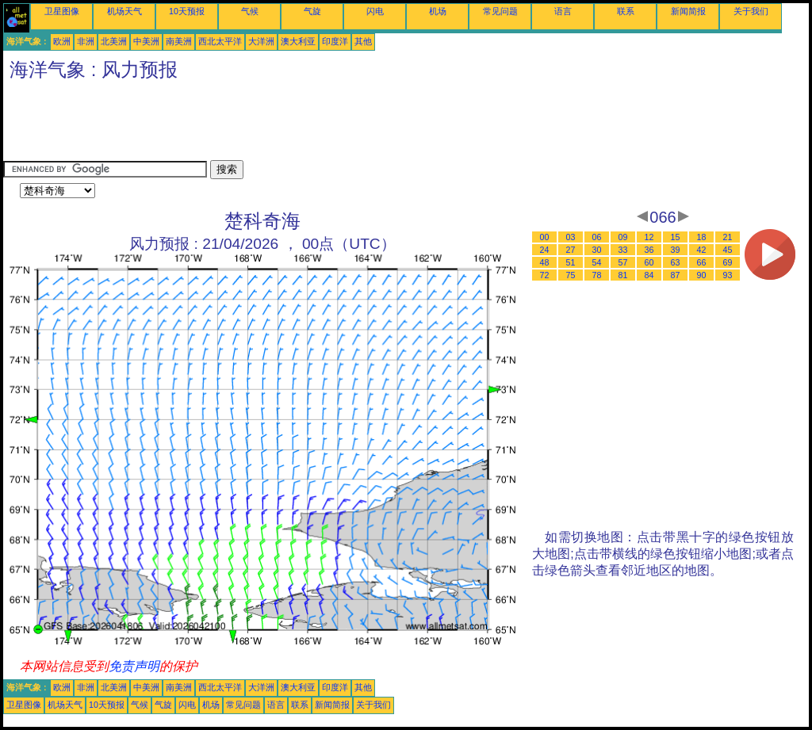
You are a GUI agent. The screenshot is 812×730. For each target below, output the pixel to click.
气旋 (312, 11)
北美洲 (114, 41)
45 (728, 249)
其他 (363, 41)
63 (675, 262)
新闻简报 (688, 11)
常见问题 (500, 11)
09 (623, 237)
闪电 (375, 11)
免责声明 (134, 666)
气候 (250, 11)
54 (597, 262)
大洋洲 (261, 41)
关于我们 (750, 11)
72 (545, 275)
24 (545, 249)
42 (702, 249)
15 (675, 237)
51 (571, 262)
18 (702, 237)
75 (571, 275)
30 (597, 249)
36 (649, 249)
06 (597, 237)
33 (623, 249)
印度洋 (335, 41)
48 (545, 262)
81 (623, 275)
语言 (563, 11)
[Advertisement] (291, 124)
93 (728, 275)
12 (649, 237)
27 (571, 249)
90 (702, 275)
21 (728, 237)
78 (597, 275)
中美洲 (146, 41)
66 (702, 262)
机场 (437, 11)
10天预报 (187, 11)
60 (649, 262)
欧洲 (62, 41)
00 (545, 237)
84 (649, 275)
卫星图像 (61, 11)
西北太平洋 (220, 41)
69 (728, 262)
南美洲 (179, 41)
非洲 (85, 41)
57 (623, 262)
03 (571, 237)
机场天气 (124, 11)
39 (675, 249)
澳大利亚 (298, 41)
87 (675, 275)
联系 (625, 11)
